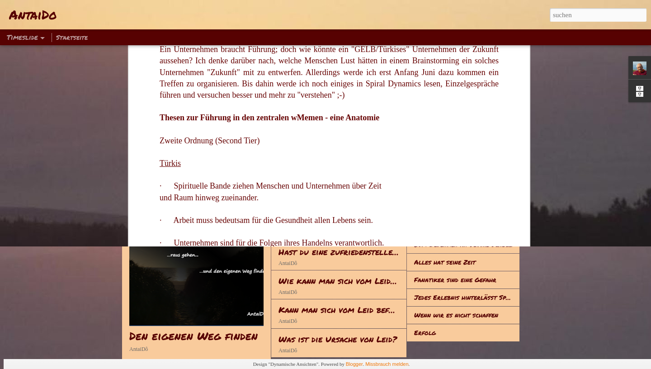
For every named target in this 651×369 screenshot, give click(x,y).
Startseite (72, 37)
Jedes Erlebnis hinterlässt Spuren (467, 297)
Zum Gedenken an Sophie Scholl (463, 244)
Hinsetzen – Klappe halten (454, 226)
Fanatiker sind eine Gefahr (455, 279)
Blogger (354, 364)
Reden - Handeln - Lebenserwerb (344, 222)
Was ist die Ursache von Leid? (337, 339)
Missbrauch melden (386, 364)
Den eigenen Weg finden (193, 336)
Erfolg (425, 332)
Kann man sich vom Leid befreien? (345, 310)
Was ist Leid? (435, 191)
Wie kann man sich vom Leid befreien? (354, 281)
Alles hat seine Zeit (445, 261)
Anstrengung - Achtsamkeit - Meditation (362, 193)
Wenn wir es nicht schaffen (456, 314)
